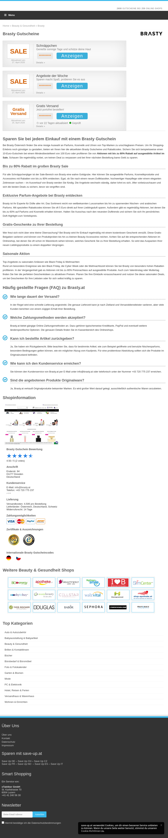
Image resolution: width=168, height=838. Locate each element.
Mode (7, 678)
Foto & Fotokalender (15, 667)
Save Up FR (8, 764)
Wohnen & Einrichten (15, 702)
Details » (40, 62)
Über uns (7, 734)
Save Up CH (24, 761)
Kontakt (6, 738)
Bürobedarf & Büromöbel (17, 661)
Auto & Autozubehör (15, 632)
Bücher (8, 655)
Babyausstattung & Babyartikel (21, 638)
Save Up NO (25, 764)
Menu (9, 15)
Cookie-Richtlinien (91, 831)
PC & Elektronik (13, 684)
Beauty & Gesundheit (23, 25)
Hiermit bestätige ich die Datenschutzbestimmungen (33, 823)
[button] (161, 825)
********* (45, 55)
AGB (8, 493)
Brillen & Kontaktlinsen (16, 649)
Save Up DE (8, 761)
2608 (119, 8)
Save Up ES (41, 764)
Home (6, 25)
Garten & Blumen (13, 673)
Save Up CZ (40, 761)
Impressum (8, 745)
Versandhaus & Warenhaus (19, 696)
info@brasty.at (22, 487)
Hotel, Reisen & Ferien (16, 690)
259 (143, 8)
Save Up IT (57, 764)
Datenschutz (8, 741)
